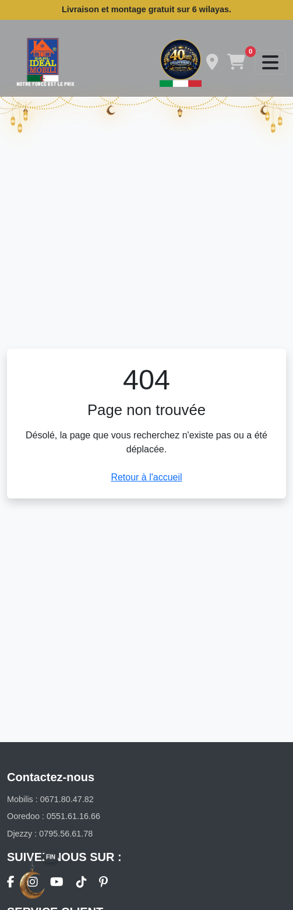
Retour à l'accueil (146, 477)
